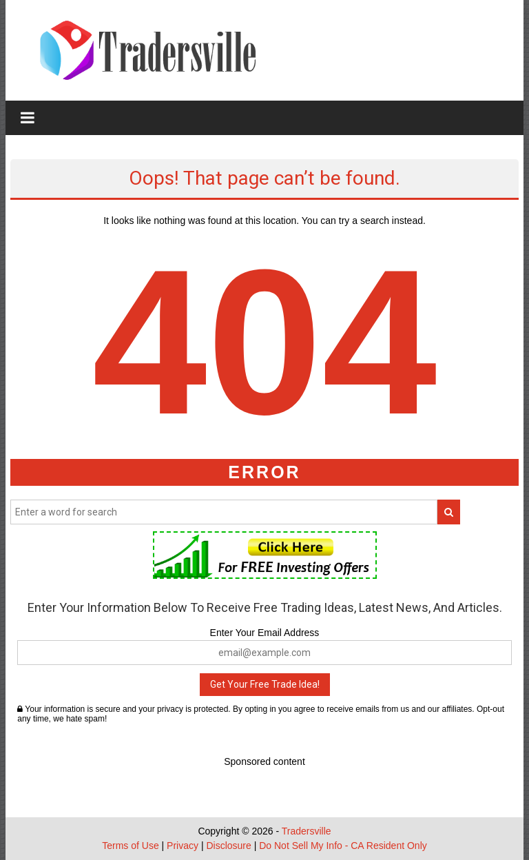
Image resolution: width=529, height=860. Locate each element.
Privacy (182, 845)
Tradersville (306, 831)
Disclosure (228, 845)
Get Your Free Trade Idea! (265, 684)
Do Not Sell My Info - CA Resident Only (343, 845)
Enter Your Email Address (265, 632)
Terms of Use (130, 845)
